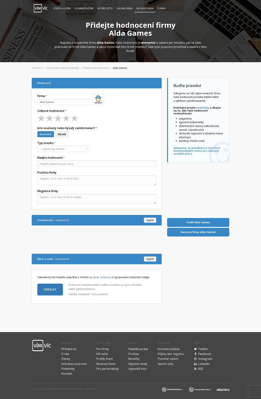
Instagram (205, 359)
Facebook (204, 354)
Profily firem (104, 359)
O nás (65, 354)
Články (161, 8)
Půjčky (62, 8)
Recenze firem (144, 8)
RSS (200, 369)
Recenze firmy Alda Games (198, 232)
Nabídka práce (138, 349)
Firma (41, 96)
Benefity (134, 359)
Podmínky (68, 369)
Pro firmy (102, 349)
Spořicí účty (105, 8)
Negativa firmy (47, 191)
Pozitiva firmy (47, 172)
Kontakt (66, 374)
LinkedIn (204, 364)
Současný (46, 134)
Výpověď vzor (137, 369)
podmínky (202, 107)
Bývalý (62, 134)
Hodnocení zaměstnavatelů (62, 68)
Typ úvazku (45, 143)
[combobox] (63, 102)
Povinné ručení (84, 8)
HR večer (102, 354)
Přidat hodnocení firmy (96, 68)
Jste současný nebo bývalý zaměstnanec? (66, 128)
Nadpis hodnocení (50, 158)
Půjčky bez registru (171, 354)
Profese (133, 354)
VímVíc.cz (37, 68)
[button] (63, 149)
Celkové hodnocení (50, 111)
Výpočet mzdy (137, 364)
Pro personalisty (107, 369)
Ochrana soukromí (74, 364)
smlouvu (105, 277)
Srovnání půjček (169, 349)
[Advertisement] (98, 239)
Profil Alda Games (198, 222)
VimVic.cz (59, 389)
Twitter (203, 349)
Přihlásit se (68, 349)
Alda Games (120, 68)
